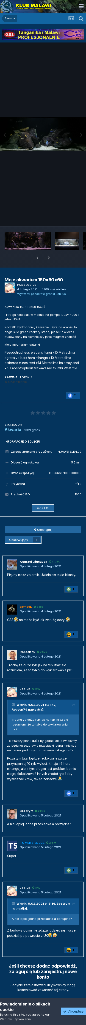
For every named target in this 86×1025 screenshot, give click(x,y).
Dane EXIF (43, 496)
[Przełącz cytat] (14, 693)
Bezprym (63, 891)
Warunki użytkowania (15, 1019)
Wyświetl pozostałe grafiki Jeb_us (41, 282)
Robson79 (19, 697)
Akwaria (13, 417)
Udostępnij (43, 517)
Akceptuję (73, 1011)
